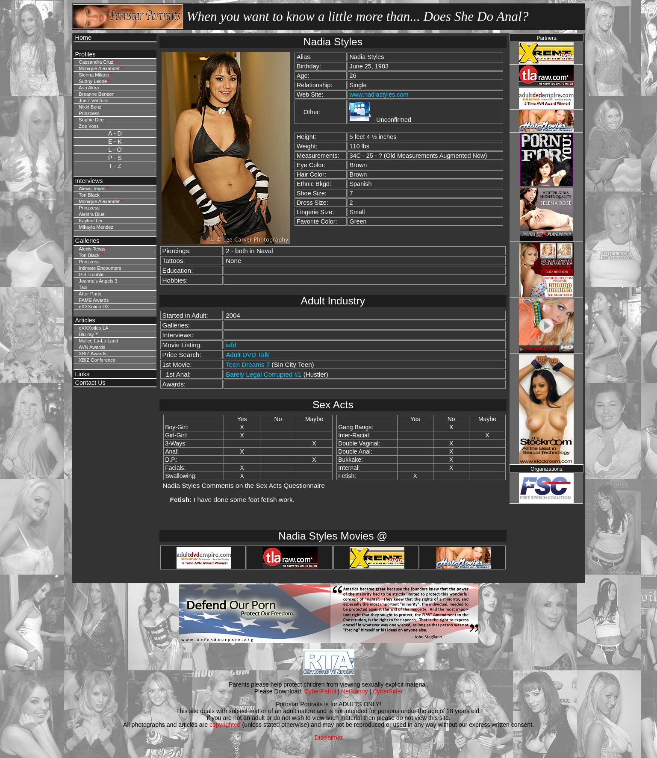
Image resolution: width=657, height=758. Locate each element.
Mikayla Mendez (96, 227)
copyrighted (225, 724)
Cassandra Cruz (96, 62)
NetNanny (354, 691)
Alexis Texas (92, 188)
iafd (231, 344)
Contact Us (90, 382)
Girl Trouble (91, 274)
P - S (115, 157)
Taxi (83, 287)
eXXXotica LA (93, 327)
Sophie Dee (91, 119)
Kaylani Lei (90, 220)
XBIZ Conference (97, 360)
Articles (85, 320)
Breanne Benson (96, 94)
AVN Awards (92, 347)
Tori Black (89, 195)
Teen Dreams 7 (248, 364)
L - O (114, 149)
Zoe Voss (89, 126)
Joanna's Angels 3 (98, 280)
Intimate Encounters (100, 268)
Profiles (85, 54)
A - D (115, 133)
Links (82, 374)
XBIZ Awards (92, 353)
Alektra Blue (91, 214)
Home (83, 37)
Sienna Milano (94, 74)
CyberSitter (388, 691)
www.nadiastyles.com (378, 94)
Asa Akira (89, 87)
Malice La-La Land (98, 340)
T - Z (115, 165)
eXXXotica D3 (94, 306)
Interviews (89, 180)
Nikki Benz (90, 106)
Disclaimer (329, 737)
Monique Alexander (99, 68)
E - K (115, 141)
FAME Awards (94, 300)
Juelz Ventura (93, 100)
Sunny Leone (93, 81)
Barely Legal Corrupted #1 (263, 374)
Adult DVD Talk (247, 354)
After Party (90, 293)
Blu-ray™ (89, 334)
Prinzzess (89, 113)
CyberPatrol (320, 691)
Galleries (87, 240)
